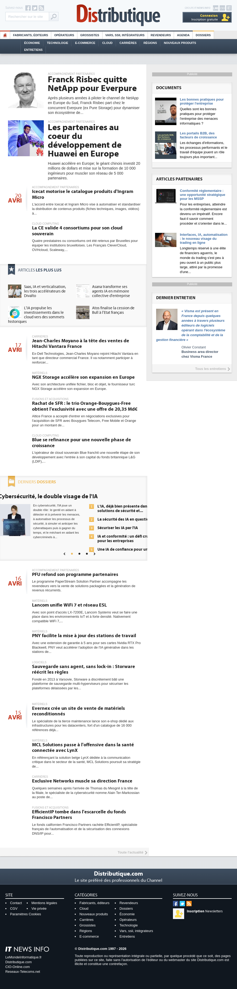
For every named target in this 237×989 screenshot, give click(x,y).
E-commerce (85, 42)
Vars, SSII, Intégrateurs (125, 35)
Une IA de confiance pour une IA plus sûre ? (126, 551)
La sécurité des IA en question (124, 519)
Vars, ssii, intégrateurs (136, 931)
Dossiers (203, 35)
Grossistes (89, 35)
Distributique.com (18, 962)
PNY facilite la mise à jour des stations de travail (84, 635)
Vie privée (39, 908)
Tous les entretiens (210, 369)
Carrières (128, 42)
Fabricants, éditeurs (30, 35)
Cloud (107, 42)
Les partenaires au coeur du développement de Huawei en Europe (84, 140)
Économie (32, 42)
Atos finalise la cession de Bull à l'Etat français (113, 310)
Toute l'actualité (130, 852)
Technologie (57, 42)
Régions (150, 42)
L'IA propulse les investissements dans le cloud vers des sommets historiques (36, 315)
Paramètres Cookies (25, 914)
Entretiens (33, 49)
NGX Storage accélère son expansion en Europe (83, 377)
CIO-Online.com (17, 967)
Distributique (118, 15)
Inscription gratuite (204, 17)
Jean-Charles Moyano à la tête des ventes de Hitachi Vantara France (80, 343)
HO (5, 35)
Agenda (183, 35)
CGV (14, 908)
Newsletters (205, 911)
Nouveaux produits (94, 914)
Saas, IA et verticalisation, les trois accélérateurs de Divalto (45, 291)
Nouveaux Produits (180, 42)
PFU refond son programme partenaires (75, 574)
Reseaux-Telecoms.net (22, 972)
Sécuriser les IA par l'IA (117, 528)
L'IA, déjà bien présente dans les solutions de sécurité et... (126, 508)
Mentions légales (44, 903)
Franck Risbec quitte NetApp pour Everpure (92, 84)
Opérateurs (64, 35)
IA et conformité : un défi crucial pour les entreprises (126, 538)
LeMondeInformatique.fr (23, 957)
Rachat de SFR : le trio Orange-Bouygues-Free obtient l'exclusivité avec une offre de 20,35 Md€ (84, 406)
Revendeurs (161, 35)
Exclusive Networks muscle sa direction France (82, 781)
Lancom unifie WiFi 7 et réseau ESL (69, 605)
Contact (16, 903)
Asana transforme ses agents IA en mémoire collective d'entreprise (111, 291)
